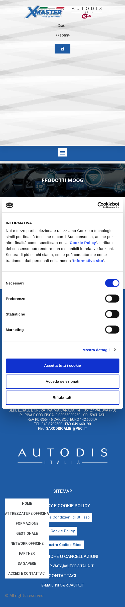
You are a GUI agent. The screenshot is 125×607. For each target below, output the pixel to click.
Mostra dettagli (95, 350)
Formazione (27, 524)
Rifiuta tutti (62, 397)
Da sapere (27, 564)
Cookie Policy (83, 242)
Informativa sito (88, 260)
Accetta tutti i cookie (62, 365)
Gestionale (27, 534)
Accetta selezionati (62, 381)
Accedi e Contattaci (27, 574)
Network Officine (27, 544)
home (27, 504)
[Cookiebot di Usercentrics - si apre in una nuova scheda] (97, 205)
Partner (27, 554)
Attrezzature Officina (27, 514)
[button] (62, 152)
